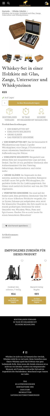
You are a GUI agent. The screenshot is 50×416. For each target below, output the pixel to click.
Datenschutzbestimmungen (25, 395)
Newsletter (25, 392)
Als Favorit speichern (16, 225)
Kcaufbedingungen (25, 384)
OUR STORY (25, 389)
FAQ (25, 381)
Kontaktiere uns (25, 387)
